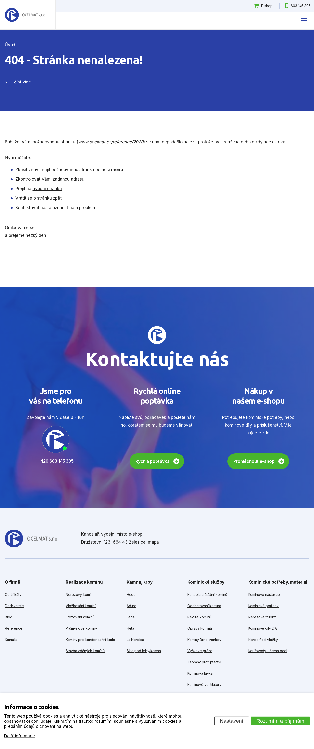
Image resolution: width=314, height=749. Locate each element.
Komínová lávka (200, 673)
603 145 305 (301, 6)
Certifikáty (13, 594)
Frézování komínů (80, 617)
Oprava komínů (199, 628)
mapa (153, 542)
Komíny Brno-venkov (204, 640)
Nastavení (231, 721)
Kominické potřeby (263, 606)
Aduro (131, 606)
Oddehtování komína (204, 606)
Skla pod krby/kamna (144, 651)
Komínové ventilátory (204, 684)
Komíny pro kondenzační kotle (90, 640)
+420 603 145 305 (56, 461)
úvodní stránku (47, 188)
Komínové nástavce (264, 594)
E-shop (267, 6)
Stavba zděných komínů (85, 651)
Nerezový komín (79, 594)
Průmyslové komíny (81, 628)
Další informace (19, 735)
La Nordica (135, 640)
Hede (131, 594)
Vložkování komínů (81, 606)
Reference (13, 628)
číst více (22, 82)
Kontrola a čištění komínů (207, 594)
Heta (130, 628)
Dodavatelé (14, 606)
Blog (8, 617)
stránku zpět (49, 198)
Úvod (10, 44)
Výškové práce (199, 651)
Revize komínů (199, 617)
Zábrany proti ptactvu (204, 662)
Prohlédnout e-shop (254, 461)
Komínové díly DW (263, 628)
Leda (131, 617)
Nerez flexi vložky (263, 640)
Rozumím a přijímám (280, 721)
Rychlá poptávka (152, 461)
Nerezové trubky (262, 617)
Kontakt (11, 640)
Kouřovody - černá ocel (267, 651)
